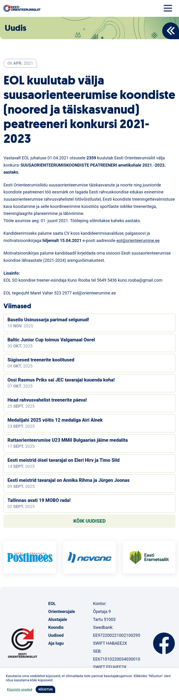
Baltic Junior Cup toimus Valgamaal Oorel (51, 340)
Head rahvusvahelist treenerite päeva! (47, 400)
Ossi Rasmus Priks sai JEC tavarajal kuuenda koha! (61, 380)
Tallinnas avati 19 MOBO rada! (39, 500)
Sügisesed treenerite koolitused (40, 360)
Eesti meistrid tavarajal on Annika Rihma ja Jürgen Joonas (68, 480)
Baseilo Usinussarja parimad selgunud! (48, 319)
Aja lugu (56, 643)
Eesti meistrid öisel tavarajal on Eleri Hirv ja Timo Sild (63, 460)
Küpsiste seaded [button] (19, 689)
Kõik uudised (89, 521)
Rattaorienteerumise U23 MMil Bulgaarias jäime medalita (67, 440)
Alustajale (57, 619)
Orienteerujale (61, 611)
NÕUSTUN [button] (45, 689)
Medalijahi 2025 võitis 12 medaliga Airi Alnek (55, 420)
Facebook (164, 643)
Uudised (56, 635)
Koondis (56, 627)
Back (170, 30)
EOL (52, 603)
